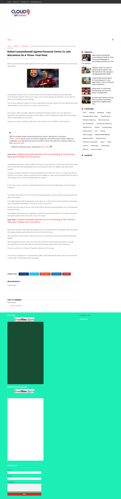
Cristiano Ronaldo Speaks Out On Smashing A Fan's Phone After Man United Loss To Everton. (41, 155)
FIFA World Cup (87, 127)
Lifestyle (102, 131)
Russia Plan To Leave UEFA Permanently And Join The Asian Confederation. (101, 91)
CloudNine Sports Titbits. (90, 116)
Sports (102, 142)
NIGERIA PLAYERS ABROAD (102, 134)
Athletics (92, 112)
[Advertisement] (77, 20)
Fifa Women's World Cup (104, 123)
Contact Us (25, 2)
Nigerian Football (88, 138)
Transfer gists (105, 145)
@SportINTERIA (18, 143)
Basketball (100, 112)
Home (9, 2)
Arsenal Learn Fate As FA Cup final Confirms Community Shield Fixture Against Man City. (102, 101)
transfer (85, 145)
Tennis (109, 142)
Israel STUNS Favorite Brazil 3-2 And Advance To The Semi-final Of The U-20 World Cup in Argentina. (102, 81)
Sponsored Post (36, 2)
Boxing (108, 112)
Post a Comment (16, 306)
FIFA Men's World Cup (89, 120)
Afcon (84, 112)
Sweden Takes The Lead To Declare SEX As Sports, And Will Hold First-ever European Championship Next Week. (102, 71)
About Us (16, 2)
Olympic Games (101, 138)
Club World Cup (105, 116)
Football (15, 46)
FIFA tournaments (103, 120)
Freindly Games (87, 131)
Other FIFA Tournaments (90, 142)
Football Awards (107, 127)
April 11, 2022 (44, 147)
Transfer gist (24, 46)
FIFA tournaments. (88, 123)
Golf (96, 131)
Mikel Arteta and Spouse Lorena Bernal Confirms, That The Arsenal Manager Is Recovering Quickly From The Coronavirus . (97, 59)
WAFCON (85, 149)
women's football (96, 149)
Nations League (87, 134)
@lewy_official (14, 139)
